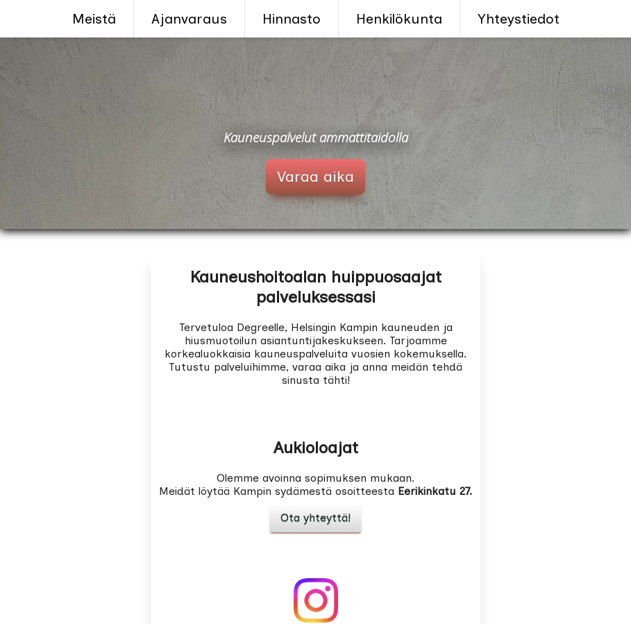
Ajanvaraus (189, 18)
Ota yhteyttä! (315, 517)
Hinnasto (291, 18)
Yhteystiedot (519, 18)
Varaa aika (315, 176)
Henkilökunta (399, 18)
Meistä (94, 18)
